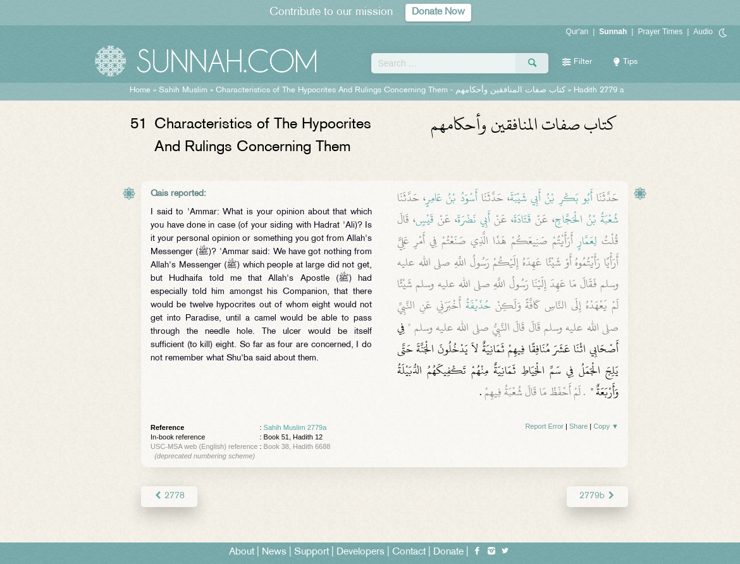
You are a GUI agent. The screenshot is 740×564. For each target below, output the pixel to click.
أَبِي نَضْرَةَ (473, 219)
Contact (409, 552)
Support (311, 552)
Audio (703, 31)
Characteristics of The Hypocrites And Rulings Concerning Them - (390, 90)
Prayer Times (660, 31)
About (241, 552)
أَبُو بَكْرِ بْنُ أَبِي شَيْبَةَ (551, 198)
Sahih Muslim (183, 90)
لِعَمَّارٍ (587, 241)
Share (578, 426)
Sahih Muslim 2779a (295, 427)
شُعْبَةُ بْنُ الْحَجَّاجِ (587, 219)
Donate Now (438, 12)
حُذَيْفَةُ (478, 305)
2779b (597, 496)
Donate (448, 552)
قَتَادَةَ (522, 219)
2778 (169, 496)
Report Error (544, 426)
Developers (360, 552)
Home (140, 90)
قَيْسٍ (425, 219)
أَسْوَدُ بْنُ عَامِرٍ (451, 198)
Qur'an (577, 31)
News (274, 552)
